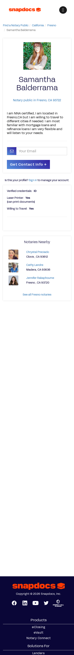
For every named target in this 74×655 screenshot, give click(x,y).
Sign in (33, 180)
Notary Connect (38, 638)
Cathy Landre (34, 265)
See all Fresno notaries (37, 294)
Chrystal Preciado (37, 252)
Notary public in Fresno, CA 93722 (37, 100)
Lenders (38, 653)
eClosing (38, 627)
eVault (38, 632)
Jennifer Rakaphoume (40, 278)
